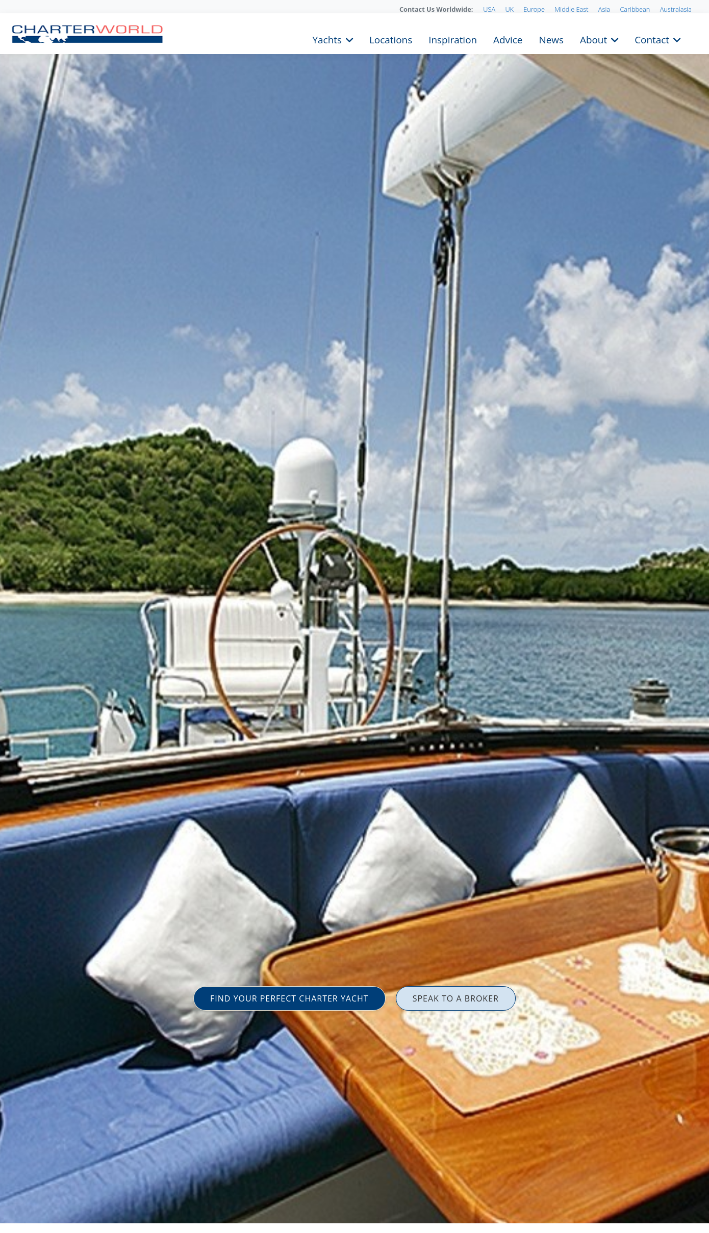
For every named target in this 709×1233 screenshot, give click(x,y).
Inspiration (452, 38)
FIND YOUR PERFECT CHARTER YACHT (289, 998)
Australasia (676, 9)
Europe (534, 9)
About (593, 38)
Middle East (571, 9)
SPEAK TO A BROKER (456, 998)
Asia (604, 9)
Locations (390, 38)
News (551, 38)
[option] (354, 616)
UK (509, 9)
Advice (507, 38)
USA (489, 9)
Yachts (327, 38)
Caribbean (635, 9)
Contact (652, 38)
